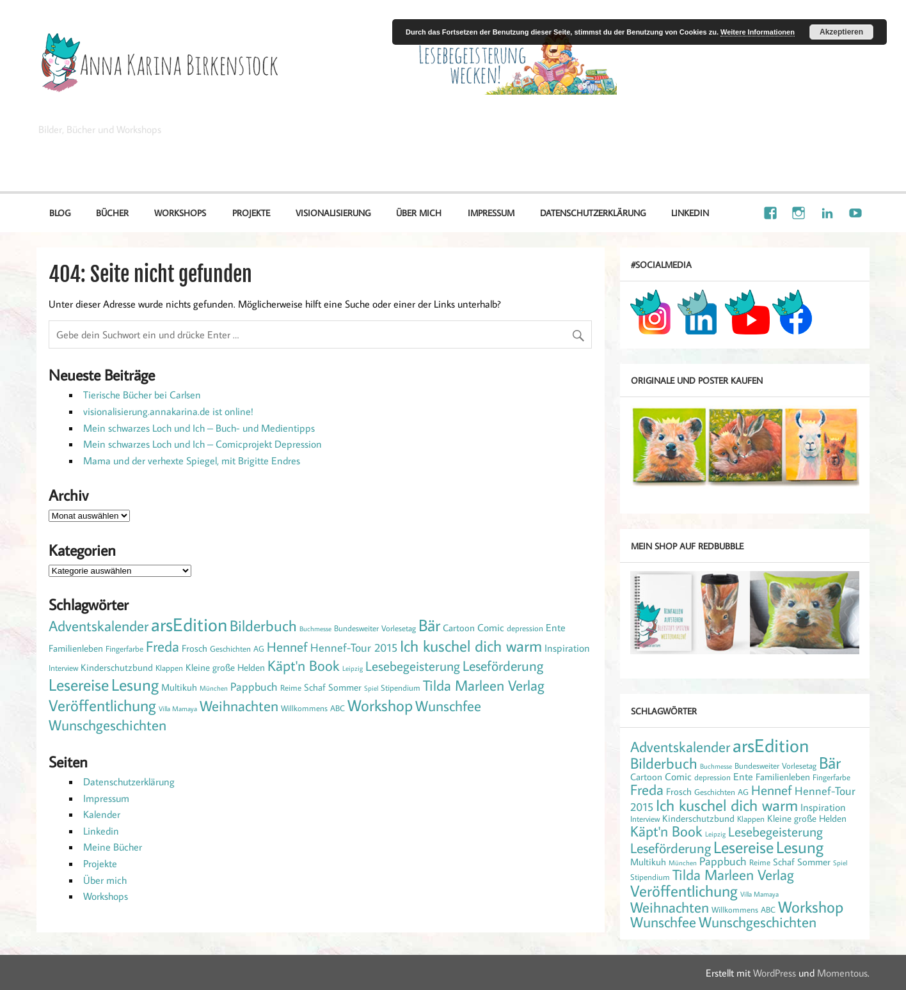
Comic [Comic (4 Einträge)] (490, 627)
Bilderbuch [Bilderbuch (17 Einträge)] (263, 625)
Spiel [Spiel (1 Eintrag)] (371, 688)
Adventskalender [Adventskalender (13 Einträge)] (98, 626)
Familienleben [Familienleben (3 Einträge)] (76, 648)
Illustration (742, 147)
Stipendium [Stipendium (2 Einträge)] (400, 687)
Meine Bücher (112, 846)
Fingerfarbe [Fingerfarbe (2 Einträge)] (124, 648)
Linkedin (690, 213)
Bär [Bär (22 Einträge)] (429, 625)
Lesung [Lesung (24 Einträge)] (135, 684)
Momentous (842, 972)
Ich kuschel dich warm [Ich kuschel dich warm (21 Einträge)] (471, 645)
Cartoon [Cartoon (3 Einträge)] (459, 628)
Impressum (491, 213)
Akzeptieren (841, 32)
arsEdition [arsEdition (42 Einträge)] (189, 624)
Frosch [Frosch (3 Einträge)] (194, 648)
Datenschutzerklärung (593, 213)
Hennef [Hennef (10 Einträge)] (287, 647)
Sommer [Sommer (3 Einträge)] (345, 687)
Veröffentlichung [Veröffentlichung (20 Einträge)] (102, 705)
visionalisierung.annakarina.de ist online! (168, 411)
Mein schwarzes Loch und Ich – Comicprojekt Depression (202, 443)
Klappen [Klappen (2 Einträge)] (169, 667)
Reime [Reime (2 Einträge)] (290, 687)
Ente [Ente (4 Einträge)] (556, 627)
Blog (59, 213)
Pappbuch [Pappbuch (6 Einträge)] (254, 686)
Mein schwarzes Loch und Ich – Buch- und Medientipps (199, 427)
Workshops (180, 213)
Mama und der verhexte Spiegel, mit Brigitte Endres (191, 460)
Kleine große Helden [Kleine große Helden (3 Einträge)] (225, 667)
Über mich (418, 213)
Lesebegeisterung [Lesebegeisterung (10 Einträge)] (412, 666)
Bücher (112, 213)
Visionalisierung (822, 147)
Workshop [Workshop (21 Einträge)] (380, 705)
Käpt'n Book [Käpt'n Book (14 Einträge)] (303, 665)
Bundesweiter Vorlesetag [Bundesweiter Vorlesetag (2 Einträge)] (375, 628)
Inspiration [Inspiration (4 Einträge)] (567, 647)
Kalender (101, 814)
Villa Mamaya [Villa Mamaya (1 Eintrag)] (178, 708)
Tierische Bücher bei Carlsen (142, 394)
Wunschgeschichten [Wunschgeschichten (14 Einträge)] (107, 724)
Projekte (251, 213)
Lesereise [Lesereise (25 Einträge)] (79, 684)
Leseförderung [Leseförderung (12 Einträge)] (503, 665)
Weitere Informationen (757, 32)
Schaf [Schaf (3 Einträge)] (315, 687)
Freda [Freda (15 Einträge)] (162, 646)
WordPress (774, 972)
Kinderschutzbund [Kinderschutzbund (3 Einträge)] (117, 667)
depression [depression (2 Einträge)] (525, 628)
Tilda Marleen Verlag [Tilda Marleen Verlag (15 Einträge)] (483, 685)
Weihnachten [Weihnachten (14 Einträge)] (239, 705)
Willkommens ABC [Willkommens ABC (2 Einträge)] (313, 708)
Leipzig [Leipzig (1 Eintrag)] (352, 668)
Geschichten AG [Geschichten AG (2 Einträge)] (237, 648)
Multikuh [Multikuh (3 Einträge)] (179, 687)
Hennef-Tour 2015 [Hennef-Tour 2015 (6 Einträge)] (353, 647)
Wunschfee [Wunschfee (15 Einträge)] (448, 705)
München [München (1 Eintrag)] (214, 688)
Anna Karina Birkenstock (159, 107)
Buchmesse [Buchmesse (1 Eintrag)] (315, 628)
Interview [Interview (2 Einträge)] (63, 667)
